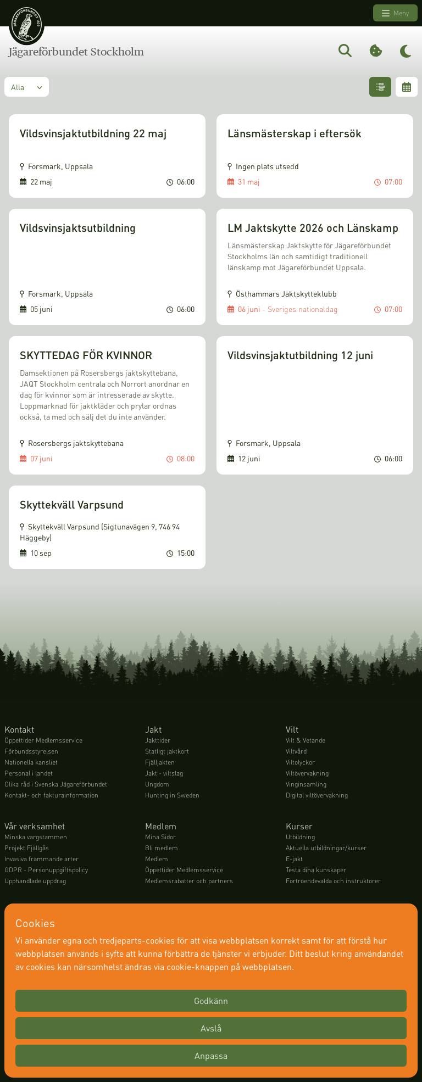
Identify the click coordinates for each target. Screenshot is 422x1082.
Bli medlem (161, 848)
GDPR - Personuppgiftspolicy (46, 870)
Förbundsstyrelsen (31, 751)
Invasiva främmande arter (41, 859)
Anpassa (211, 1055)
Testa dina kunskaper (316, 870)
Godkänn (211, 1000)
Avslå (211, 1028)
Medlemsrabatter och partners (189, 881)
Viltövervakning (307, 773)
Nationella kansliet (31, 762)
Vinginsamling (306, 784)
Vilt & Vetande (305, 740)
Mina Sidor (160, 837)
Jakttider (157, 740)
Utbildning (300, 837)
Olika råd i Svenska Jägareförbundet (55, 784)
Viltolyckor (300, 762)
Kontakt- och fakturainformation (51, 795)
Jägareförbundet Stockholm (76, 51)
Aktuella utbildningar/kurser (326, 848)
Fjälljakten (160, 762)
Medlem (156, 859)
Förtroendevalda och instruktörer (333, 881)
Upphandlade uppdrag (35, 881)
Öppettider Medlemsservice (43, 740)
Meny (395, 13)
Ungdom (157, 784)
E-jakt (294, 859)
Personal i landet (28, 773)
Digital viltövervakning (317, 795)
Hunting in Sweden (172, 795)
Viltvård (296, 751)
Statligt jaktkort (167, 751)
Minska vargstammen (35, 837)
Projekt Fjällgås (26, 848)
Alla (26, 87)
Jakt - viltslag (164, 773)
